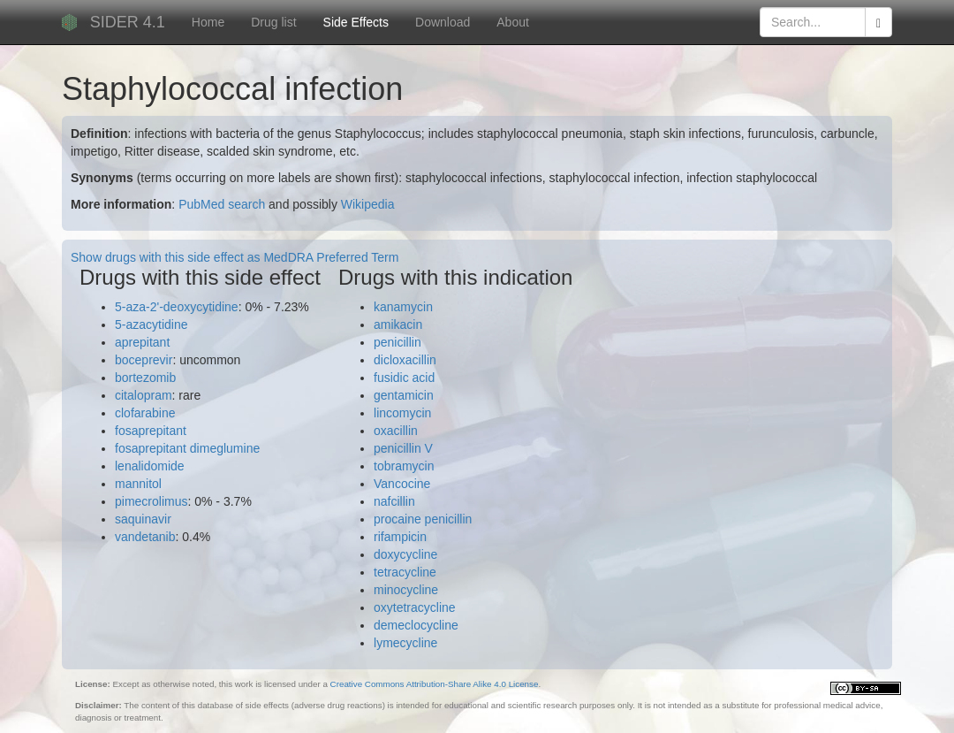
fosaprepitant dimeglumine (187, 448)
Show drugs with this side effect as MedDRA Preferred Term (234, 257)
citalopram (143, 395)
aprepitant (142, 342)
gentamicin (404, 395)
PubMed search (221, 204)
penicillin (397, 342)
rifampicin (400, 537)
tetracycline (405, 572)
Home (208, 22)
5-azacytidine (151, 324)
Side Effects (356, 22)
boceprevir (143, 360)
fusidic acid (404, 377)
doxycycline (405, 554)
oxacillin (396, 431)
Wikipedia (368, 204)
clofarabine (145, 413)
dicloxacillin (405, 360)
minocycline (406, 590)
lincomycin (402, 413)
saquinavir (143, 519)
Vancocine (402, 484)
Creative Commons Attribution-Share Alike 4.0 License (434, 684)
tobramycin (404, 466)
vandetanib (145, 537)
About (512, 22)
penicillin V (403, 448)
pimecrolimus (151, 501)
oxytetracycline (415, 607)
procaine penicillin (423, 519)
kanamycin (403, 307)
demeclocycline (416, 625)
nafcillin (394, 501)
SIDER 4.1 (127, 22)
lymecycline (405, 643)
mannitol (138, 484)
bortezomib (145, 377)
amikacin (398, 324)
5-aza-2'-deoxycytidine (176, 307)
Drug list (273, 22)
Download (442, 22)
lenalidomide (150, 466)
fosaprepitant (150, 431)
